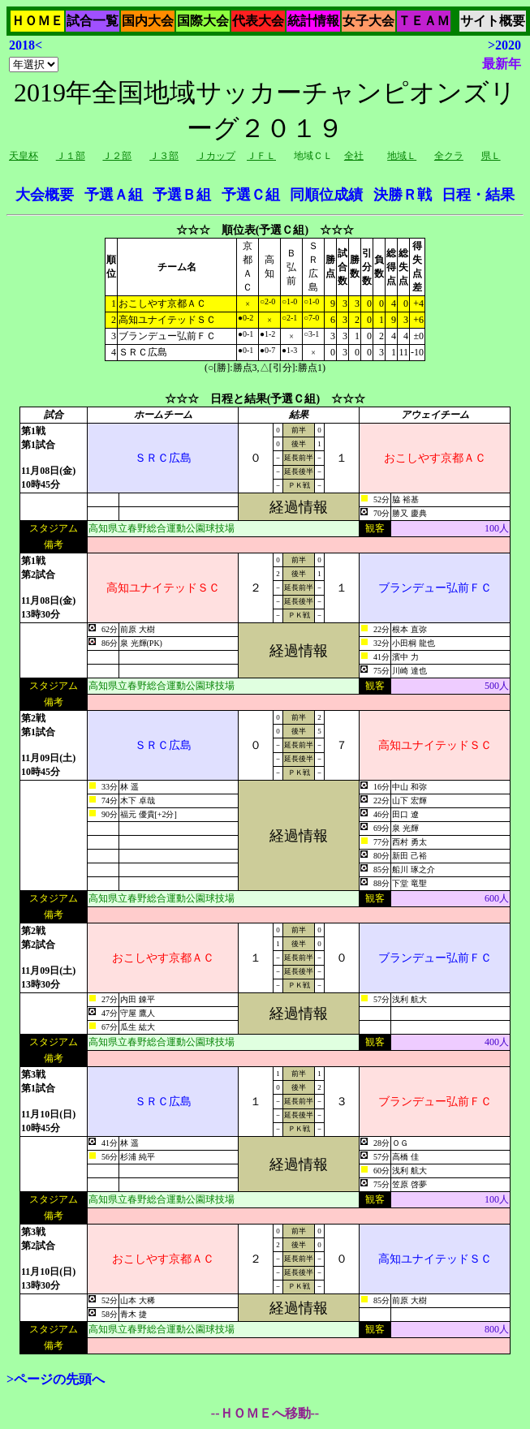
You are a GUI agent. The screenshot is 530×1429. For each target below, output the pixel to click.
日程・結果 (478, 195)
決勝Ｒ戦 (402, 195)
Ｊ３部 (164, 155)
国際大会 (203, 21)
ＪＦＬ (261, 155)
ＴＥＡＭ (424, 21)
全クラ (448, 155)
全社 (354, 155)
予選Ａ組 (113, 195)
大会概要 (44, 195)
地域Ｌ (401, 155)
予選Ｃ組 (251, 195)
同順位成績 (326, 195)
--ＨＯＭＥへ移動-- (265, 1413)
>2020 (504, 45)
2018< (25, 45)
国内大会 (148, 21)
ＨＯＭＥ (37, 21)
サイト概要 (492, 21)
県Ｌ (491, 155)
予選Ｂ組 (182, 195)
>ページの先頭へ (55, 1379)
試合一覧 (92, 21)
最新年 (501, 64)
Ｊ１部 (70, 155)
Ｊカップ (215, 155)
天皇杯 (23, 155)
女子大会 (368, 21)
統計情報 (313, 21)
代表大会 (258, 21)
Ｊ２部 (116, 155)
